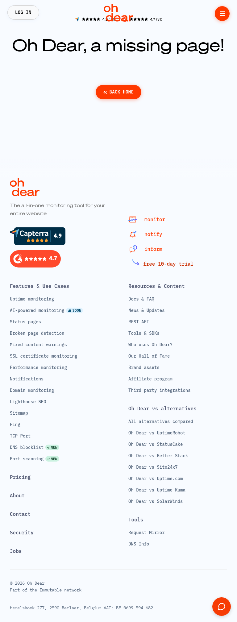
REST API (138, 322)
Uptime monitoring (32, 299)
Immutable (51, 590)
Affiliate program (150, 379)
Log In (23, 12)
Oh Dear (35, 583)
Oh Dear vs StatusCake (155, 444)
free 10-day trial (168, 264)
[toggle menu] (222, 13)
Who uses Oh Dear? (150, 344)
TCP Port (20, 436)
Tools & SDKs (144, 333)
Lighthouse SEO (28, 401)
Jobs (16, 551)
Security (22, 532)
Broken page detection (37, 333)
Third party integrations (159, 390)
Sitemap (19, 413)
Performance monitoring (38, 367)
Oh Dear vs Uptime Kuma (156, 490)
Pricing (20, 477)
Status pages (25, 322)
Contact (20, 514)
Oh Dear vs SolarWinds (155, 501)
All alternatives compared (160, 421)
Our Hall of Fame (149, 356)
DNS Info (138, 544)
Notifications (27, 379)
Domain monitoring (32, 390)
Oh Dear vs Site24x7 (153, 467)
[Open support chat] (221, 606)
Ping (15, 424)
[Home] (118, 13)
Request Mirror (146, 532)
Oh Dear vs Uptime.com (155, 478)
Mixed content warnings (38, 344)
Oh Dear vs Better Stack (158, 455)
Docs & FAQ (141, 299)
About (17, 495)
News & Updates (146, 310)
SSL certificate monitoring (43, 356)
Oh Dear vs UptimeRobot (156, 433)
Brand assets (144, 367)
